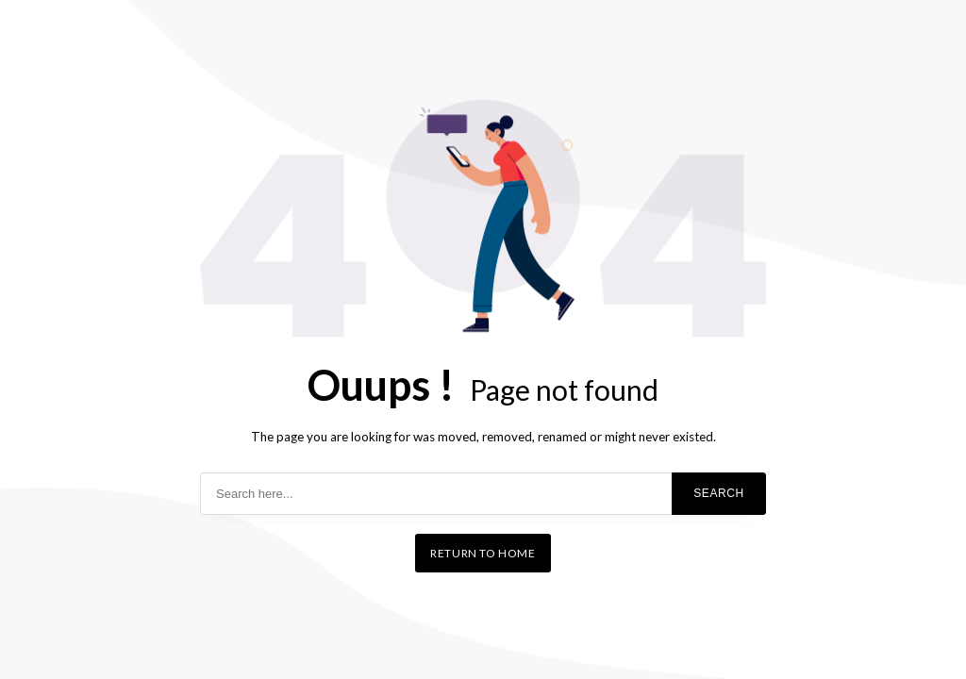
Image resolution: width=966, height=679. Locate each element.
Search (718, 493)
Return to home (482, 553)
